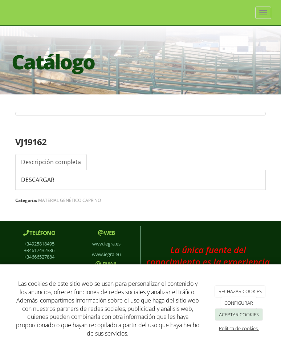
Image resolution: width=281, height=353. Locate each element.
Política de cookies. (239, 328)
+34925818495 (39, 243)
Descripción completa (51, 162)
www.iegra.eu (106, 254)
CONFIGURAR (238, 303)
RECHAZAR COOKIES (240, 291)
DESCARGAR (37, 180)
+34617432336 (39, 250)
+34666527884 (39, 256)
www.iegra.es (106, 243)
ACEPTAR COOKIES (239, 314)
